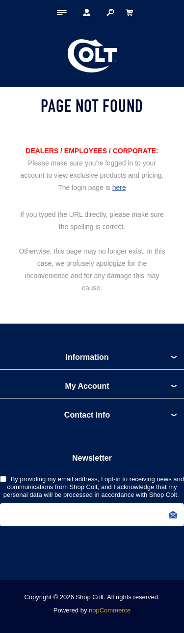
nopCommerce (110, 610)
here (119, 187)
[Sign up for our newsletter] (92, 514)
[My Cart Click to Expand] (129, 12)
